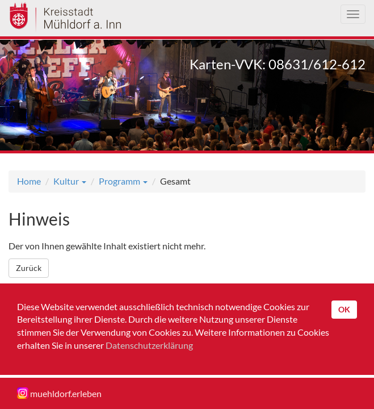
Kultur (69, 181)
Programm (123, 181)
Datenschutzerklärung (149, 345)
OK (344, 309)
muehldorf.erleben (59, 393)
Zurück (28, 268)
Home (29, 181)
